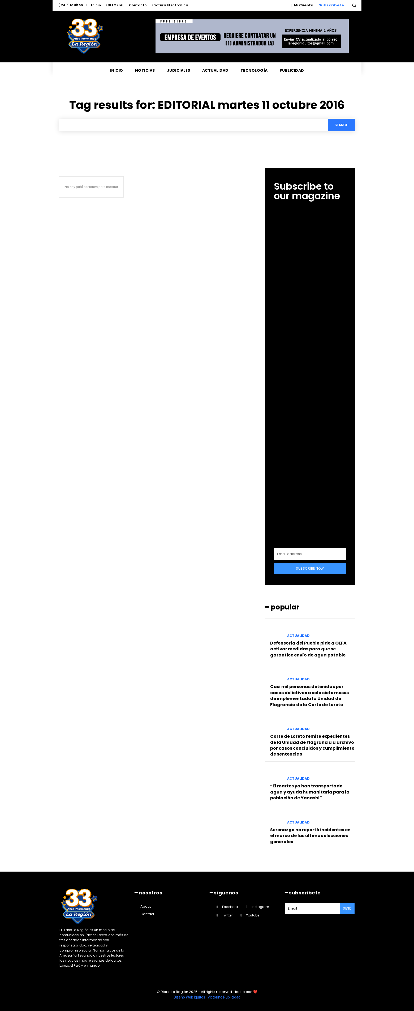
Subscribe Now (310, 568)
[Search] (341, 125)
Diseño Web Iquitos (190, 997)
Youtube (252, 915)
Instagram (260, 907)
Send (347, 908)
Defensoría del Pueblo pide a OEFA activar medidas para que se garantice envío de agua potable (308, 649)
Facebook (230, 907)
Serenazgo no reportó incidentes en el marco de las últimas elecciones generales (310, 836)
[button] (354, 5)
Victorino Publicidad (224, 997)
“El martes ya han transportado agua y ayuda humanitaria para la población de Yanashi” (310, 792)
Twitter (227, 915)
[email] (310, 554)
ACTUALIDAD (298, 635)
